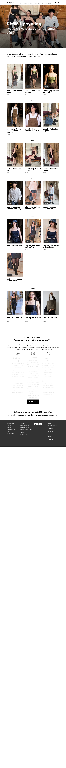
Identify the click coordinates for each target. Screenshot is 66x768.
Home (20, 3)
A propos (50, 3)
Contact (9, 427)
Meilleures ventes (11, 429)
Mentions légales (25, 427)
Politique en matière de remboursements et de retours (26, 431)
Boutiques (30, 3)
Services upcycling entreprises (40, 3)
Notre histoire (33, 401)
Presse (8, 431)
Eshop (25, 3)
